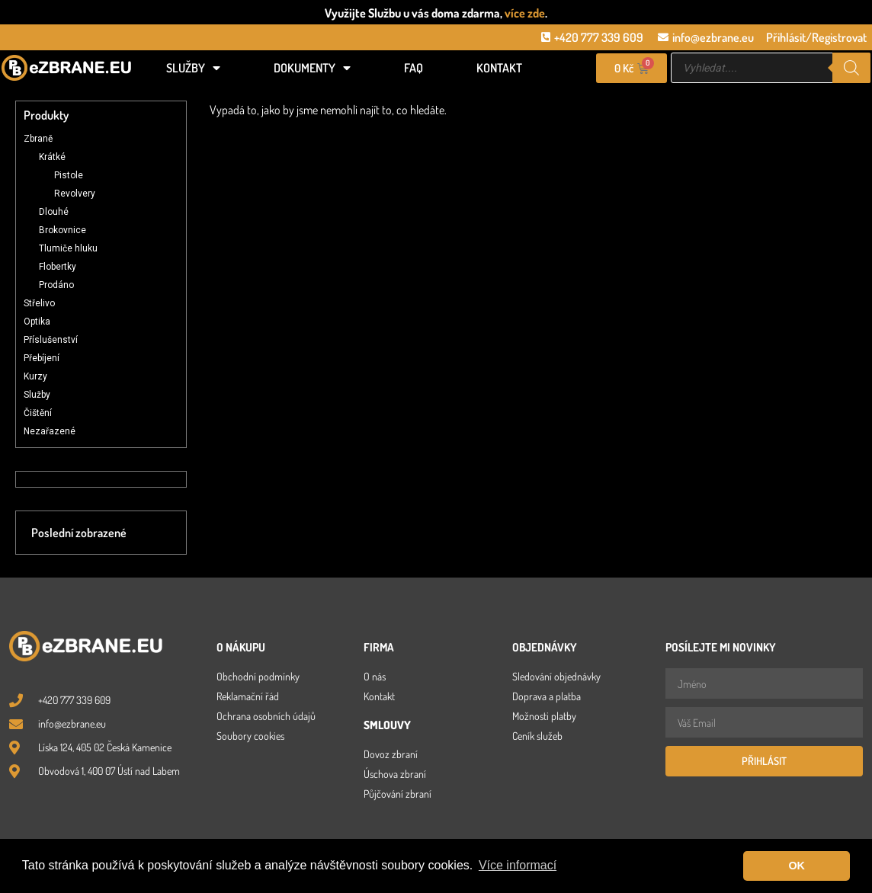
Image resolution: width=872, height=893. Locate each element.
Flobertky (57, 266)
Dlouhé (54, 211)
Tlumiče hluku (68, 248)
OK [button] (796, 865)
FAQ (413, 67)
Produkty (46, 115)
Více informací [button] (517, 865)
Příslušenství (51, 339)
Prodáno (56, 285)
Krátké (52, 157)
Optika (37, 321)
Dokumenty (312, 68)
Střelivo (39, 303)
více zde (525, 13)
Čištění (38, 413)
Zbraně (38, 138)
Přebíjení (41, 358)
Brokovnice (62, 230)
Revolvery (74, 193)
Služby (193, 68)
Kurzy (35, 376)
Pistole (68, 175)
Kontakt (499, 67)
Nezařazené (49, 431)
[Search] (851, 68)
